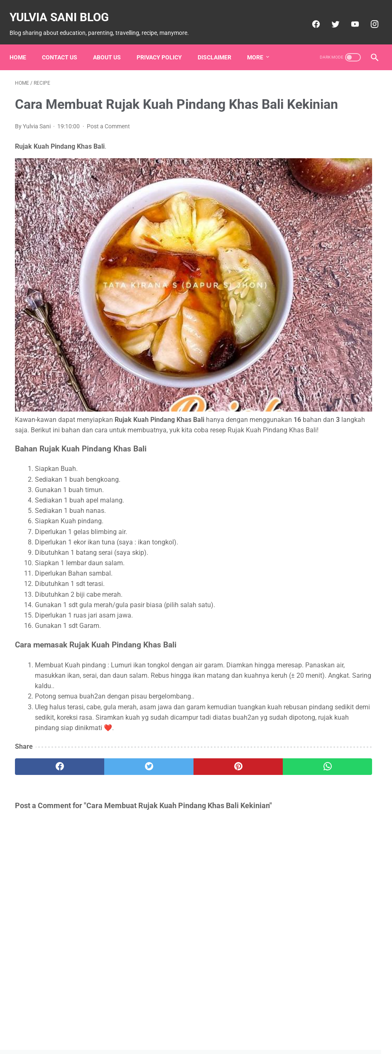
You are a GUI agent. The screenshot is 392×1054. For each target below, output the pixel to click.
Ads (301, 96)
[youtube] (349, 15)
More (260, 43)
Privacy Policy (164, 43)
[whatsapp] (225, 728)
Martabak (308, 175)
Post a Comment (108, 139)
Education (309, 143)
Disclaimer (220, 43)
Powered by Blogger (207, 1041)
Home (23, 43)
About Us (112, 43)
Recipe (307, 206)
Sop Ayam (310, 222)
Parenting (307, 191)
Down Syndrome (315, 128)
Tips (356, 222)
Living (350, 159)
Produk (349, 191)
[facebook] (309, 15)
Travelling (306, 238)
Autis (334, 96)
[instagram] (368, 15)
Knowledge (308, 159)
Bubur (303, 112)
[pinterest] (165, 728)
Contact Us (65, 43)
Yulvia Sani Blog (64, 8)
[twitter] (329, 15)
